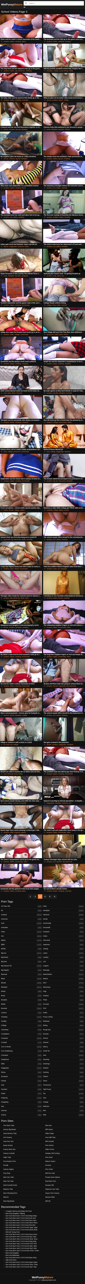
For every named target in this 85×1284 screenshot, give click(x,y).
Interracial (63, 940)
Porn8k (5, 1165)
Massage (63, 970)
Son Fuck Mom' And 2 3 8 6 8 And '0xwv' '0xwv (22, 1264)
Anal (21, 923)
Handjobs (63, 910)
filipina (61, 510)
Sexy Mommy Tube (10, 1133)
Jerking (63, 949)
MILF (63, 983)
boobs (24, 539)
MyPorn (6, 1197)
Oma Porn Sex (8, 1141)
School (63, 1038)
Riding (63, 1025)
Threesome (63, 1085)
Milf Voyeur (49, 1129)
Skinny (63, 1047)
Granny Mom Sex (9, 1149)
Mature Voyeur (50, 1161)
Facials (21, 1081)
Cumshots (21, 1055)
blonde (11, 510)
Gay (21, 1106)
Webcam (63, 1106)
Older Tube (7, 1157)
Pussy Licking (63, 1017)
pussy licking (63, 71)
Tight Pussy (63, 1089)
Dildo (21, 1064)
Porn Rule (6, 1173)
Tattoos (63, 1076)
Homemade (63, 923)
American (21, 919)
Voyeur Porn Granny (52, 1193)
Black (21, 978)
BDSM (21, 949)
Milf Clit (47, 1201)
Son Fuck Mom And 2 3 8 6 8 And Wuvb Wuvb (21, 1230)
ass (54, 188)
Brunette (21, 1008)
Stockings (63, 1064)
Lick (63, 961)
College (21, 1025)
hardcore (21, 246)
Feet (21, 1085)
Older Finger (49, 1133)
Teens (63, 1081)
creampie (25, 100)
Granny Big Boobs (9, 1129)
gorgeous (25, 276)
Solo (63, 1055)
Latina (63, 953)
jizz (70, 803)
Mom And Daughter (12, 1253)
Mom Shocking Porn (10, 1193)
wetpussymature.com (48, 1280)
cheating (18, 41)
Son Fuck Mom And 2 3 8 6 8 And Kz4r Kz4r (21, 1218)
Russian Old (49, 1185)
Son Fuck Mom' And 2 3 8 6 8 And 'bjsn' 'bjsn (21, 1237)
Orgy (63, 991)
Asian (21, 932)
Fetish (21, 1093)
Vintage (63, 1102)
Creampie (21, 1038)
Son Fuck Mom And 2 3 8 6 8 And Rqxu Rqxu (21, 1257)
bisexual (19, 393)
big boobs (62, 481)
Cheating (21, 1017)
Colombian (21, 1030)
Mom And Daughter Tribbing (15, 1213)
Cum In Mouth (21, 1047)
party (61, 334)
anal (54, 276)
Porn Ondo (49, 1169)
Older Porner (49, 1149)
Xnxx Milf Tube (50, 1137)
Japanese (63, 944)
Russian (63, 1034)
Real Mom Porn (50, 1181)
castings (66, 598)
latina (24, 41)
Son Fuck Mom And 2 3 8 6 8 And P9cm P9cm (21, 1223)
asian (48, 129)
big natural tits (20, 71)
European (21, 1076)
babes (12, 41)
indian (27, 246)
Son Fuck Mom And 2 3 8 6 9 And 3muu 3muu (21, 1234)
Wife (63, 1115)
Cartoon (21, 1013)
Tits (63, 1093)
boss (5, 452)
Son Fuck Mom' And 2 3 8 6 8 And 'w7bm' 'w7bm (22, 1250)
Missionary (63, 987)
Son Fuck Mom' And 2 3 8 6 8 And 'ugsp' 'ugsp (21, 1227)
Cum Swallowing (21, 1051)
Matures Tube (8, 1189)
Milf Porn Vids (50, 1173)
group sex (50, 334)
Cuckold (21, 1042)
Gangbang (21, 1102)
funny (16, 774)
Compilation (21, 1034)
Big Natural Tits (21, 966)
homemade (26, 305)
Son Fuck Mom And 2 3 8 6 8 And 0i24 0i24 (20, 1225)
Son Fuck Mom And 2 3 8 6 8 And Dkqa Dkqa (21, 1216)
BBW (21, 944)
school (66, 334)
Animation (21, 927)
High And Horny (11, 1260)
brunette (61, 129)
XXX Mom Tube (8, 1125)
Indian (63, 936)
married (64, 305)
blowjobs (50, 71)
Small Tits (63, 1051)
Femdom (21, 1089)
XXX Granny (7, 1137)
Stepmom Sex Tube (52, 1189)
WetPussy (11, 4)
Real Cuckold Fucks (10, 1185)
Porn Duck (49, 1157)
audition (56, 217)
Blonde (21, 983)
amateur (6, 41)
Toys (63, 1098)
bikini (14, 393)
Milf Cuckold (49, 1141)
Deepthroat (21, 1059)
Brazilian (21, 1000)
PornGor (48, 1165)
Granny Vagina (8, 1169)
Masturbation (63, 974)
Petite (63, 1000)
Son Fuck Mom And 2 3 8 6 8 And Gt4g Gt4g (21, 1241)
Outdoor (63, 995)
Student (63, 1068)
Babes (21, 940)
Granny (21, 1115)
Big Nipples (21, 970)
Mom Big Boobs (8, 1201)
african (49, 100)
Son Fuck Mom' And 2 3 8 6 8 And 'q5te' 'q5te (21, 1246)
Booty (21, 995)
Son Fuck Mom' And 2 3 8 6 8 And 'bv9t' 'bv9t (21, 1248)
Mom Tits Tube (8, 1181)
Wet (63, 1110)
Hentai (63, 919)
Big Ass (21, 953)
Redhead (63, 1021)
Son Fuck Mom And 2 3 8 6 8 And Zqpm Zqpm (21, 1262)
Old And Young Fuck (13, 1232)
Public (63, 1013)
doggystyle (13, 246)
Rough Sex (63, 1030)
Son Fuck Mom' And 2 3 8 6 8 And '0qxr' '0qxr (21, 1267)
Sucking (63, 1072)
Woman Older (50, 1197)
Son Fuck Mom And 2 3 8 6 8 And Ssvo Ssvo (21, 1220)
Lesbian (63, 957)
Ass (21, 936)
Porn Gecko (49, 1145)
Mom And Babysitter (12, 1255)
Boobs (21, 991)
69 (4, 744)
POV (63, 1008)
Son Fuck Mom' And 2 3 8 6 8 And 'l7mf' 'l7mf (21, 1244)
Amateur (21, 915)
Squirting (63, 1059)
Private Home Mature (52, 1177)
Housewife (63, 927)
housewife (22, 803)
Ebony (21, 1072)
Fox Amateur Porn (9, 1161)
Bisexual (21, 974)
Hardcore (63, 915)
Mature (63, 978)
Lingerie (63, 966)
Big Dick (21, 961)
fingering (17, 832)
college (56, 71)
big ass (18, 129)
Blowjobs (21, 987)
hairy (54, 305)
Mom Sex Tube (8, 1177)
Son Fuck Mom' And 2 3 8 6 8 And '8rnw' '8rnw (21, 1239)
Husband (63, 932)
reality (71, 71)
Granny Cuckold (8, 1153)
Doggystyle (21, 1068)
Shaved (63, 1042)
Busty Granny (8, 1145)
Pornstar (63, 1004)
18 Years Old (21, 906)
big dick (55, 393)
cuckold (15, 803)
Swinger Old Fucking (52, 1153)
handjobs (70, 744)
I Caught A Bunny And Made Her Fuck (19, 1211)
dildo (11, 832)
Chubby (21, 1021)
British (21, 1004)
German (21, 1110)
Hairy (63, 906)
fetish (22, 598)
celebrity (61, 41)
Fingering (21, 1098)
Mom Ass (48, 1125)
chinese (67, 129)
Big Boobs (21, 957)
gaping (23, 832)
